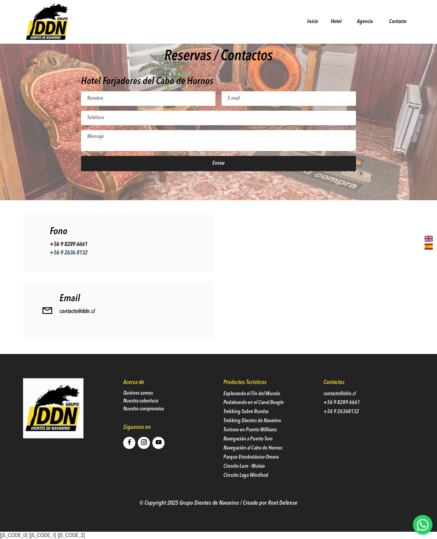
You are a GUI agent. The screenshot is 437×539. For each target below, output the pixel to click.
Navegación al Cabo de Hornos (252, 457)
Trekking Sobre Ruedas (246, 420)
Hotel (336, 21)
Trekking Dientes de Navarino (252, 430)
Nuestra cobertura (140, 410)
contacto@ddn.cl (77, 321)
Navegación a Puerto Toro (248, 448)
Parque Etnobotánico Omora (251, 466)
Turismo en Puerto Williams (250, 439)
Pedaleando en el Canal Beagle (253, 411)
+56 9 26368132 (341, 420)
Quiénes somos (138, 402)
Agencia (365, 21)
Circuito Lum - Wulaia (244, 475)
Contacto (396, 21)
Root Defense (282, 512)
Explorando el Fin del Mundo (251, 402)
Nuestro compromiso (143, 418)
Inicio (311, 21)
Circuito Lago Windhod (245, 484)
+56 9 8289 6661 (68, 253)
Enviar (218, 163)
